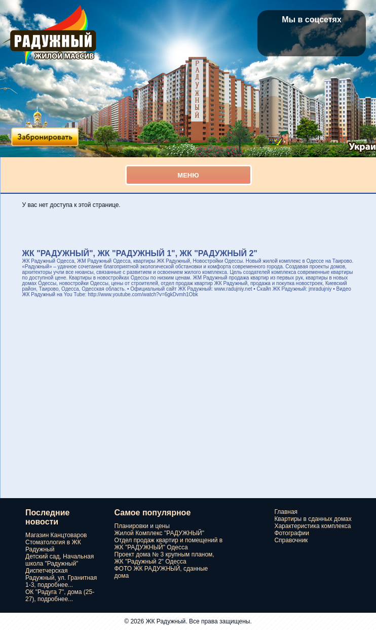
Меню (188, 175)
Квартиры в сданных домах (312, 518)
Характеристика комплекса (312, 526)
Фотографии (291, 533)
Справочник (291, 540)
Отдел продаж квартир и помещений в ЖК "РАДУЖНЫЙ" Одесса (169, 544)
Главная (285, 511)
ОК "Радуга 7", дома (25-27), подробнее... (59, 595)
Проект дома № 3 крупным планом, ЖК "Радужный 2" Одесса (164, 558)
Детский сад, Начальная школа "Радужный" (59, 560)
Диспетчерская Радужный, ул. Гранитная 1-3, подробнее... (61, 577)
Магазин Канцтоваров (56, 535)
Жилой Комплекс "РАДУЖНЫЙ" (159, 533)
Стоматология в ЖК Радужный (53, 546)
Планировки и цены (142, 526)
